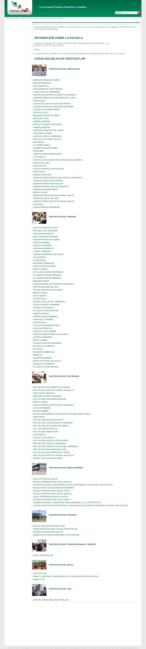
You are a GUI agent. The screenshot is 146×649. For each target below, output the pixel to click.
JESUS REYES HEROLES (44, 393)
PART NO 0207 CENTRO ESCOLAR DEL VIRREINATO (55, 446)
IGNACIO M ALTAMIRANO (44, 364)
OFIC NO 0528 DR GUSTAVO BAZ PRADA (50, 426)
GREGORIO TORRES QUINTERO (47, 396)
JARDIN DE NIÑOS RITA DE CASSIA (48, 130)
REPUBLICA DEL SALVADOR (45, 231)
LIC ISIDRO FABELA (41, 145)
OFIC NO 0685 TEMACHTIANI (45, 432)
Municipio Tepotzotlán (39, 18)
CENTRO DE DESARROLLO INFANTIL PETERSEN (54, 95)
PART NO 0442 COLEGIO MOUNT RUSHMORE (53, 423)
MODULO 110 (39, 579)
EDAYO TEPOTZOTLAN (43, 555)
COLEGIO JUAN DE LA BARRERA (47, 136)
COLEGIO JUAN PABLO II (44, 308)
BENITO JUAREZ (40, 192)
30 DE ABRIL (38, 151)
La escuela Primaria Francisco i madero (63, 7)
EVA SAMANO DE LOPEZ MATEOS (48, 89)
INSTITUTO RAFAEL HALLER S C (47, 361)
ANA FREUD (38, 142)
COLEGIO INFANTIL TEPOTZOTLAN (48, 169)
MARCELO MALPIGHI (42, 175)
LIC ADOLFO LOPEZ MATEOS (45, 311)
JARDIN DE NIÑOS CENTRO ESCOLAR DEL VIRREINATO (57, 178)
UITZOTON (37, 349)
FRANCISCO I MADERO (43, 319)
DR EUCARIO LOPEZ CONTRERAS (48, 272)
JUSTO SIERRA (39, 296)
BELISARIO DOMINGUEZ (43, 263)
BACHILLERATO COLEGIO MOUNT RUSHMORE (53, 488)
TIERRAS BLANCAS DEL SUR (45, 198)
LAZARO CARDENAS (42, 251)
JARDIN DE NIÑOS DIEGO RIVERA (48, 181)
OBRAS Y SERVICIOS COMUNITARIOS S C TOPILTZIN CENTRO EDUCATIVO (66, 576)
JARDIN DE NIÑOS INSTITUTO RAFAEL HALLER (53, 195)
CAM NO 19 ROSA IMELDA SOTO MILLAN (50, 600)
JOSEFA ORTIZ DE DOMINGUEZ (47, 92)
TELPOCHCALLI (40, 299)
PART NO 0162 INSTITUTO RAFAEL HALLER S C (53, 390)
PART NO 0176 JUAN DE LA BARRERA (49, 444)
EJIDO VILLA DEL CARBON (44, 331)
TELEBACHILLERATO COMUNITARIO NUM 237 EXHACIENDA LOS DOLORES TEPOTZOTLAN (73, 485)
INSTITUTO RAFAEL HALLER (45, 228)
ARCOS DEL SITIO (41, 118)
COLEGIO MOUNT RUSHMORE (46, 207)
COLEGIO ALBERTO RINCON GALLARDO (50, 334)
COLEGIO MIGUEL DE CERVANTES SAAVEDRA (53, 107)
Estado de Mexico (26, 18)
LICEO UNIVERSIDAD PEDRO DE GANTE (50, 497)
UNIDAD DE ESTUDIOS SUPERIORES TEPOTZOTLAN (56, 535)
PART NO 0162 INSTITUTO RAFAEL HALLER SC (53, 455)
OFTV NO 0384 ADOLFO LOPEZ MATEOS (50, 441)
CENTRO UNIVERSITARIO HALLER (48, 532)
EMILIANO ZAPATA (41, 281)
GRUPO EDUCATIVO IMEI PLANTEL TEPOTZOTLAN (55, 529)
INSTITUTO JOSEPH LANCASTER (47, 124)
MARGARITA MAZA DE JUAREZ (46, 80)
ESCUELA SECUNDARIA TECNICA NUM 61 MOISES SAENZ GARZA (61, 414)
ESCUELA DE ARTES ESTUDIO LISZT (49, 526)
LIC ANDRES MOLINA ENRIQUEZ (47, 275)
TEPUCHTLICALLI (40, 113)
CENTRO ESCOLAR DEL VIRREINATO (49, 302)
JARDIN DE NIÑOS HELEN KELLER (48, 184)
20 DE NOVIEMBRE (41, 243)
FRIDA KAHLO (39, 172)
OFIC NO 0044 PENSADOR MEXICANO (49, 399)
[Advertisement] (86, 624)
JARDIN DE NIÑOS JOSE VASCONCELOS (51, 187)
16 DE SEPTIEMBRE (41, 408)
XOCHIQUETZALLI (41, 86)
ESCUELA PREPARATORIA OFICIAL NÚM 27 (52, 491)
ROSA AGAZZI (39, 101)
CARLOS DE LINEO (41, 163)
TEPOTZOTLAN (39, 166)
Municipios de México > (13, 18)
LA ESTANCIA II (39, 157)
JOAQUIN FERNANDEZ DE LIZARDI (48, 254)
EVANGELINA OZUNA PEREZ (45, 148)
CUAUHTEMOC (39, 257)
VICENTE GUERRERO (42, 245)
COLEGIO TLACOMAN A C (44, 346)
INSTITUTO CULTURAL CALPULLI (47, 139)
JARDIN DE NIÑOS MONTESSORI (47, 154)
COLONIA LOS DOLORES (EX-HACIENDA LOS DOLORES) (57, 160)
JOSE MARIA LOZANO (42, 133)
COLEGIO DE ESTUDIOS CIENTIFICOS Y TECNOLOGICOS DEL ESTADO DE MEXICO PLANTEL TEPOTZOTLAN (80, 506)
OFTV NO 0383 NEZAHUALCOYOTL (48, 420)
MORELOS (37, 355)
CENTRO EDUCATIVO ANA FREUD (48, 290)
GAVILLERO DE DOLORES (44, 266)
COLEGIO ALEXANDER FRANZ (46, 110)
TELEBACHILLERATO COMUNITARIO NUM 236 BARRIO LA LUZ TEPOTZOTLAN (67, 503)
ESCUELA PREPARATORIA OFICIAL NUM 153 (52, 482)
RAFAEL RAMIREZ (41, 411)
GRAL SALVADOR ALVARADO (45, 237)
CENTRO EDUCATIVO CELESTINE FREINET (52, 104)
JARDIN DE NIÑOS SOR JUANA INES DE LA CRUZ (54, 98)
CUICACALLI (38, 204)
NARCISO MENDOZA (42, 83)
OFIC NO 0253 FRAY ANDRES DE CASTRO (51, 387)
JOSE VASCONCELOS (42, 328)
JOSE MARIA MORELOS (43, 234)
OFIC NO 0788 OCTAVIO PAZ (45, 429)
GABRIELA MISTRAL (42, 121)
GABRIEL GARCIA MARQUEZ (45, 317)
